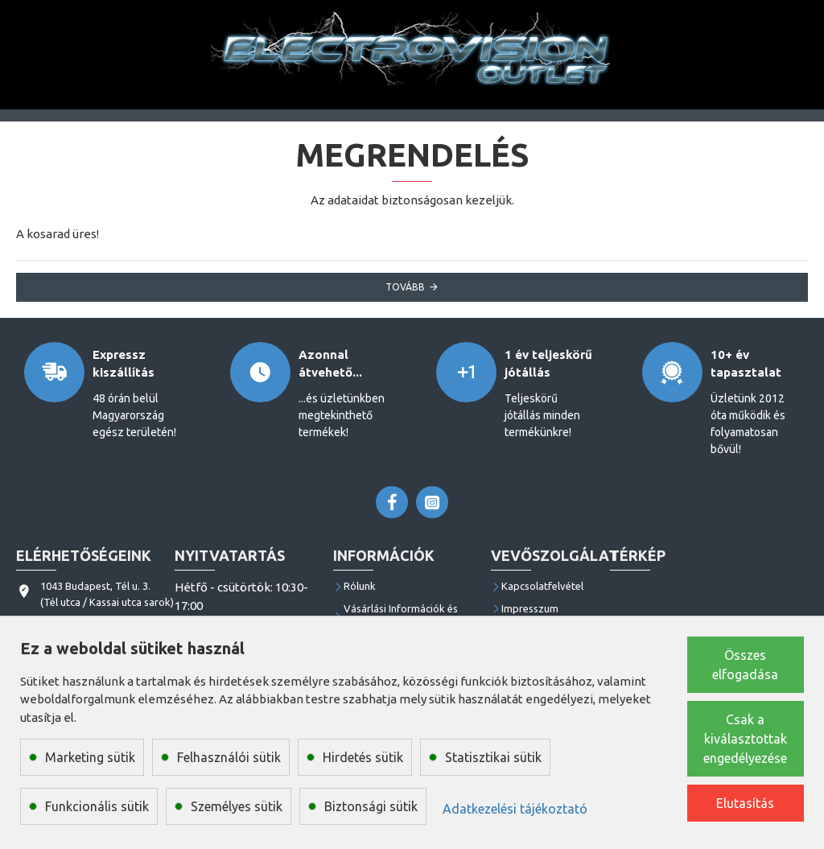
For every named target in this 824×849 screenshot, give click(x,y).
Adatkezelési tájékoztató (515, 809)
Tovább (405, 287)
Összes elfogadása (745, 665)
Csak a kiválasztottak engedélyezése (745, 738)
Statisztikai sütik (493, 757)
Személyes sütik (236, 806)
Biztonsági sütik (371, 806)
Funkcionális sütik (97, 806)
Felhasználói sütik (229, 757)
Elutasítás (745, 803)
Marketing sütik (90, 757)
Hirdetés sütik (363, 757)
